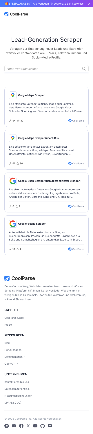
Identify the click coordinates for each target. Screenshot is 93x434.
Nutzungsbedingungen (18, 395)
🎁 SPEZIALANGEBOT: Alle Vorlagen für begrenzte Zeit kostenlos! (44, 3)
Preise (8, 324)
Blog (7, 342)
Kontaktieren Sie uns (16, 381)
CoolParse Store (14, 317)
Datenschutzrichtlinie (17, 388)
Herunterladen (12, 349)
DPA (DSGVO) (12, 402)
